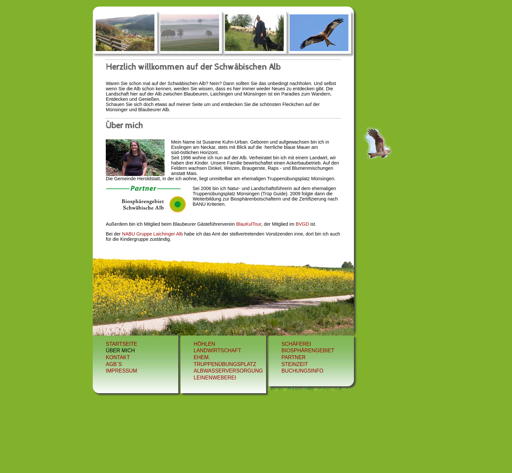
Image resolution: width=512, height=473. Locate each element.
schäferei (296, 344)
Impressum (121, 371)
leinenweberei (215, 377)
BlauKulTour (248, 224)
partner (293, 357)
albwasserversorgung (228, 371)
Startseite (121, 344)
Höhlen (204, 344)
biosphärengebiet (307, 350)
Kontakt (118, 357)
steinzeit (294, 364)
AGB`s (114, 364)
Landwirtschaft (217, 350)
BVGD (302, 224)
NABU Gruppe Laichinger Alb (152, 233)
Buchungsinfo (302, 371)
